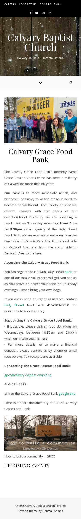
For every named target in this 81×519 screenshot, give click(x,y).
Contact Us (28, 4)
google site (67, 393)
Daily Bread (14, 305)
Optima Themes (52, 511)
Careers (10, 4)
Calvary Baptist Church (41, 42)
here (68, 272)
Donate (45, 4)
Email (58, 4)
